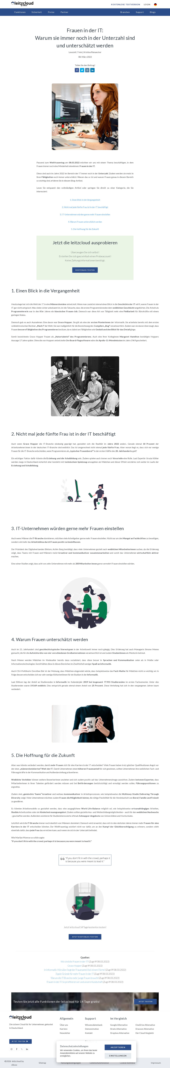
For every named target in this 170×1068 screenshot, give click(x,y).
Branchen (125, 12)
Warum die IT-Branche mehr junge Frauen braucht (74, 977)
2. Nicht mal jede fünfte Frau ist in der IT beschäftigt (85, 207)
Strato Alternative (118, 1028)
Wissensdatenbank (93, 1024)
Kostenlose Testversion (125, 4)
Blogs (153, 12)
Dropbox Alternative (119, 1033)
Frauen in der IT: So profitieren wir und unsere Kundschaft (75, 981)
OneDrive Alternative (145, 1024)
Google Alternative (119, 1024)
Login (147, 4)
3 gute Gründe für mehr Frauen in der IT (74, 973)
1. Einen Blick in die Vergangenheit (85, 199)
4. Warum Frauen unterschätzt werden (85, 221)
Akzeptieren (118, 1047)
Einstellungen (118, 1056)
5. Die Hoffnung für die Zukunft (85, 228)
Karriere (63, 1028)
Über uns (64, 1024)
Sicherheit (37, 12)
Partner (64, 12)
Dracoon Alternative (144, 1028)
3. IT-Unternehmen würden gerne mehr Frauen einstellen (85, 214)
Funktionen (20, 12)
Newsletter (65, 1033)
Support (140, 12)
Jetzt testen (145, 1001)
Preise (51, 12)
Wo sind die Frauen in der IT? (74, 961)
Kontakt (89, 1033)
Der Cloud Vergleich (144, 1033)
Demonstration (92, 1028)
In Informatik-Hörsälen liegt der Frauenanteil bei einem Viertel (74, 969)
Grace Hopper (74, 965)
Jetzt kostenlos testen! (85, 936)
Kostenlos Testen (85, 269)
